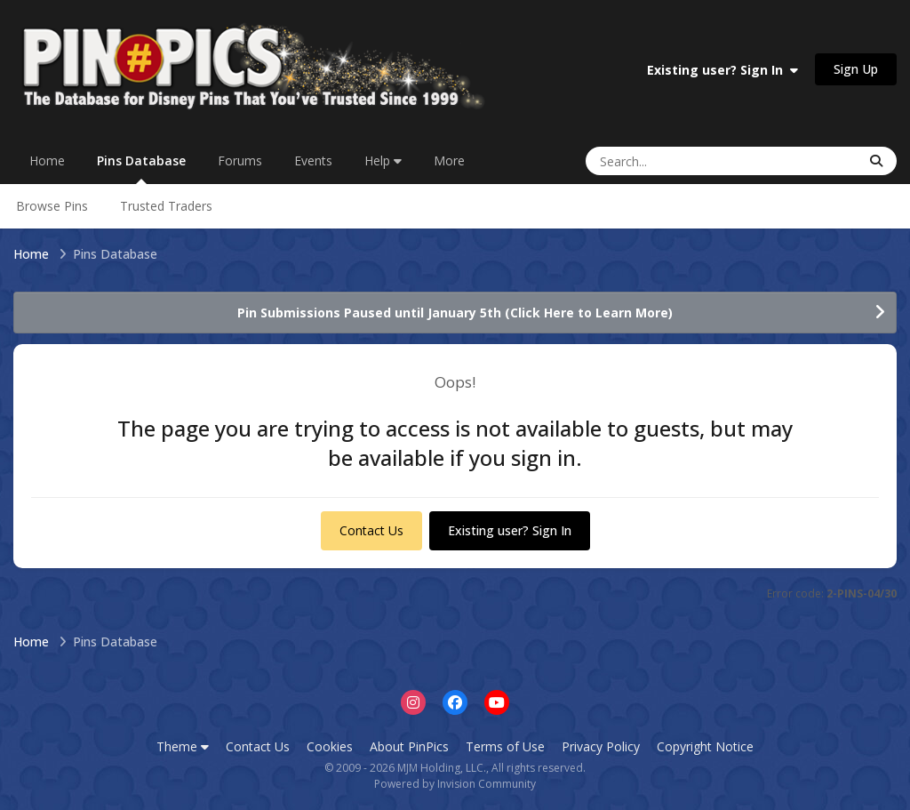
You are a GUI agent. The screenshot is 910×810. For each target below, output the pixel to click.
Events (313, 160)
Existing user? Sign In (722, 69)
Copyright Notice (705, 746)
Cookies (330, 746)
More (449, 160)
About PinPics (409, 746)
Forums (240, 160)
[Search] (667, 161)
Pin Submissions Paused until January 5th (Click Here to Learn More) (455, 312)
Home (47, 160)
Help (383, 160)
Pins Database (141, 168)
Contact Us (371, 530)
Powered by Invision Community (455, 783)
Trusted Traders (166, 205)
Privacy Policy (601, 746)
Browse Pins (52, 205)
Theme (182, 746)
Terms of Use (505, 746)
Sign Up (856, 68)
